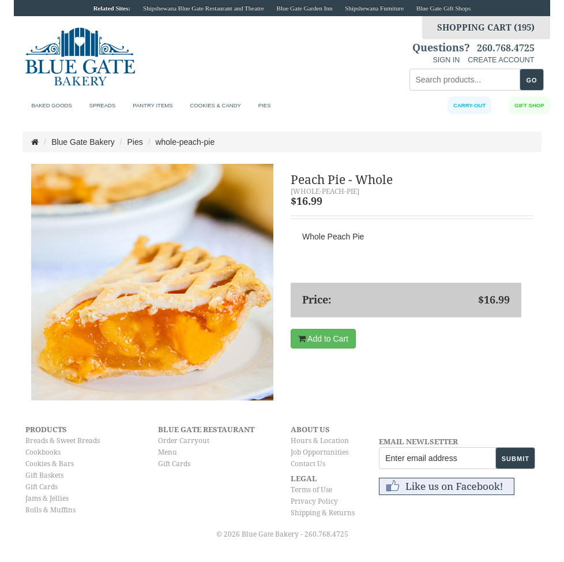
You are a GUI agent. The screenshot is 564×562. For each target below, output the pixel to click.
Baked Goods (51, 105)
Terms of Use (311, 490)
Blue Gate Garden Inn (305, 8)
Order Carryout (183, 441)
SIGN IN (446, 60)
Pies (264, 105)
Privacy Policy (314, 501)
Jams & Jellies (47, 498)
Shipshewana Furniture (374, 8)
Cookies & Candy (215, 105)
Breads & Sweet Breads (62, 441)
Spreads (102, 105)
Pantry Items (152, 105)
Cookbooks (43, 452)
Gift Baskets (44, 475)
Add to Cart (323, 338)
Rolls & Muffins (50, 510)
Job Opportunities (319, 452)
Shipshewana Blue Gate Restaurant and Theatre (203, 8)
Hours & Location (320, 441)
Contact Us (308, 464)
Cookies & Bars (49, 464)
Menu (167, 452)
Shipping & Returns (323, 513)
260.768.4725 (506, 48)
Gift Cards (41, 487)
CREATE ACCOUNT (501, 60)
